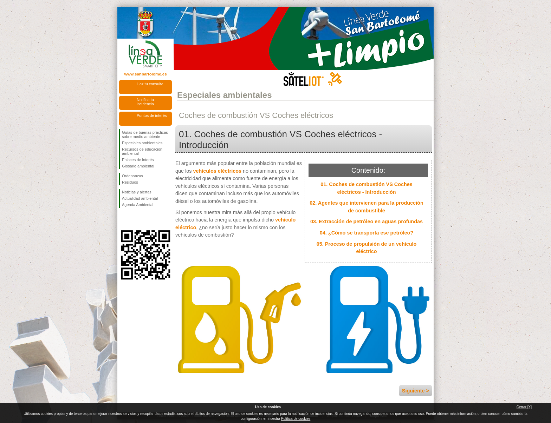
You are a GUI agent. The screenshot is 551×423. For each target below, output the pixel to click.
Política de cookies (295, 419)
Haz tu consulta (150, 84)
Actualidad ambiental (140, 198)
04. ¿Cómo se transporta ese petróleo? (366, 233)
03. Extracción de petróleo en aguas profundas (366, 221)
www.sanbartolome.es (145, 74)
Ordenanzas (132, 176)
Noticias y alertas (136, 192)
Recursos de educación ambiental (142, 151)
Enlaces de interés (138, 160)
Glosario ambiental (138, 166)
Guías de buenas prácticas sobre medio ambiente (145, 134)
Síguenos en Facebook (123, 219)
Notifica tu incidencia (145, 102)
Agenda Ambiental (137, 205)
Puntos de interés (152, 115)
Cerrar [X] (524, 407)
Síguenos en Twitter (135, 219)
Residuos (130, 182)
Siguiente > (415, 391)
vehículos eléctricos (217, 171)
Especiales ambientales (142, 143)
